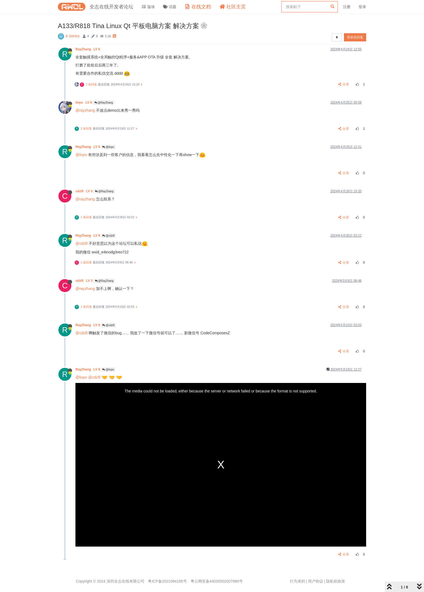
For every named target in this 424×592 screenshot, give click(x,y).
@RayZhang (103, 102)
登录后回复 (355, 37)
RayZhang (88, 49)
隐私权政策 (335, 581)
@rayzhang (85, 110)
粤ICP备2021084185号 (167, 581)
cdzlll (84, 191)
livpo (84, 102)
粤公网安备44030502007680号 (217, 581)
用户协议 (315, 581)
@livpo (108, 146)
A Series (72, 36)
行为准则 (297, 581)
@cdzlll (108, 235)
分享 (344, 84)
